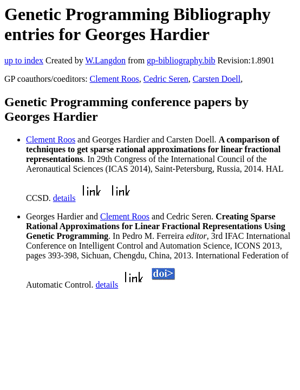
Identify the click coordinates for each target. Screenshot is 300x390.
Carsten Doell (216, 78)
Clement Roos (114, 78)
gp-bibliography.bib (181, 60)
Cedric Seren (166, 78)
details (64, 198)
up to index (23, 60)
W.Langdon (105, 60)
